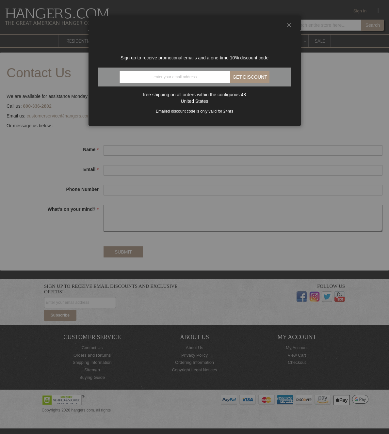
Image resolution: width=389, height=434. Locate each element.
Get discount (250, 77)
